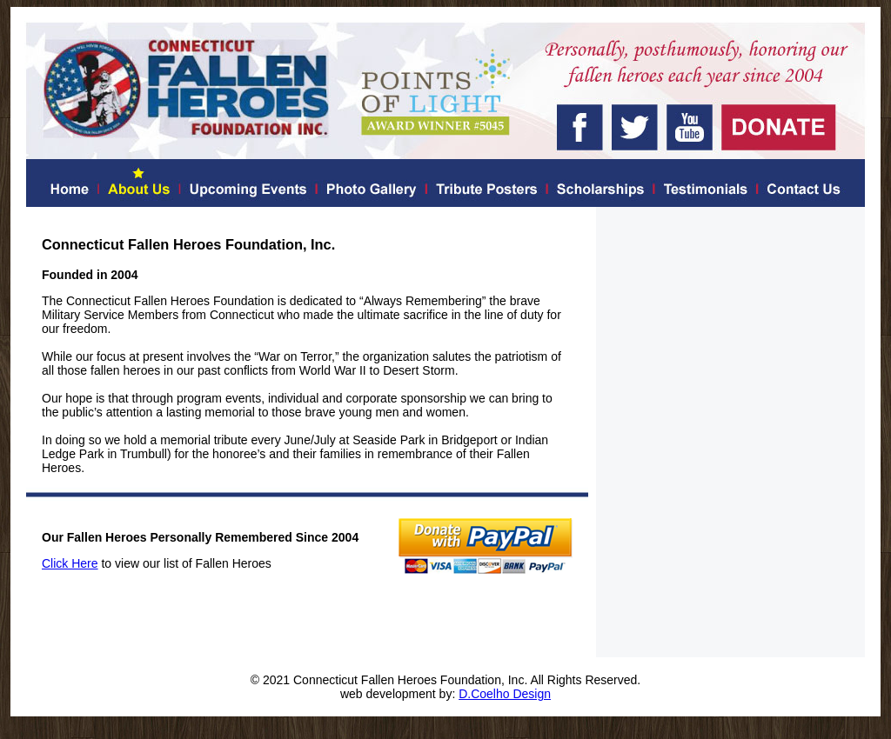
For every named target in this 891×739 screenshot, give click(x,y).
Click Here (70, 563)
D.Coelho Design (505, 694)
